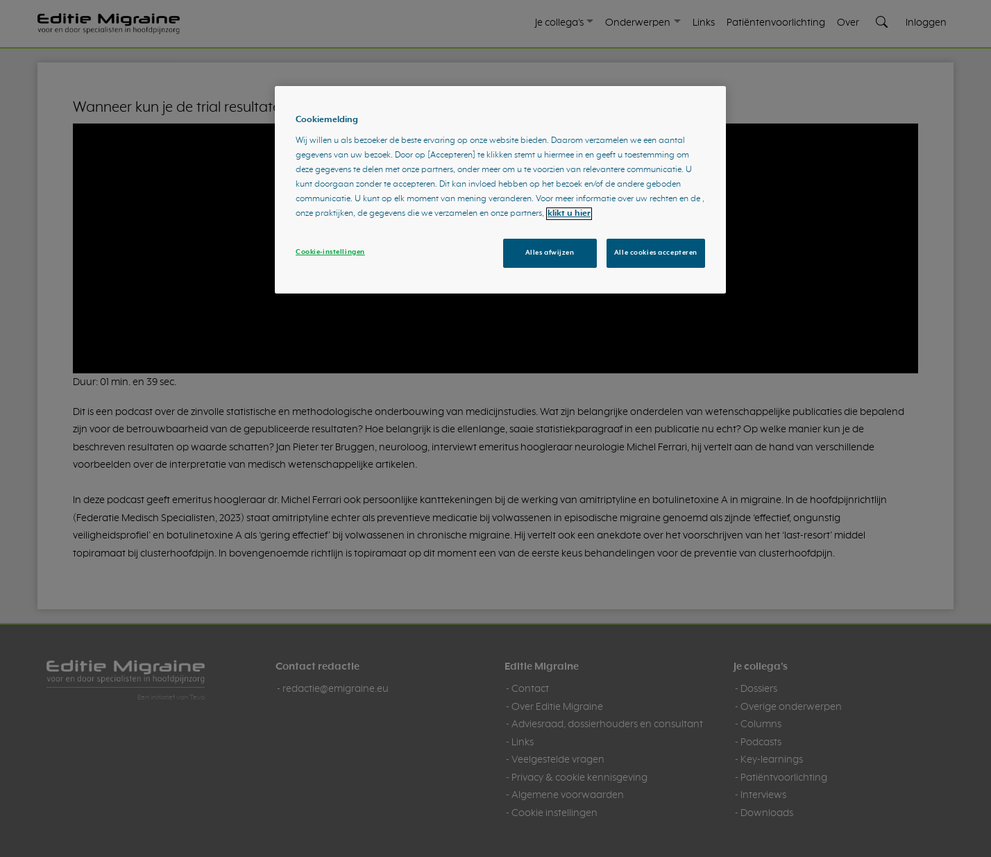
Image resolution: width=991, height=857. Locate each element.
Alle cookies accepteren (655, 252)
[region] (500, 190)
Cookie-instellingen (330, 252)
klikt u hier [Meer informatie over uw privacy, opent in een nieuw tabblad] (569, 214)
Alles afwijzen (550, 252)
